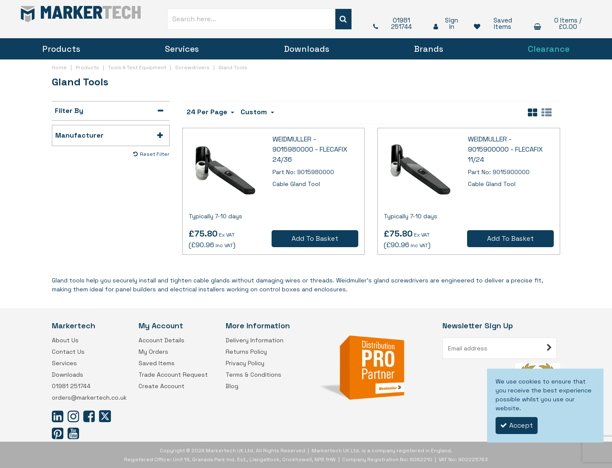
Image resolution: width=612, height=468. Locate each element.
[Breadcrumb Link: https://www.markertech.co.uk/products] (87, 66)
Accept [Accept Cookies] (516, 425)
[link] (57, 416)
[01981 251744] (395, 23)
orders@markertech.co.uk (89, 397)
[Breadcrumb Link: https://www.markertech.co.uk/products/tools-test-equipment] (137, 66)
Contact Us (68, 351)
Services (182, 48)
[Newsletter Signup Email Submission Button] (549, 348)
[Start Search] (343, 19)
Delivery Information (254, 340)
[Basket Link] (560, 23)
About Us (65, 340)
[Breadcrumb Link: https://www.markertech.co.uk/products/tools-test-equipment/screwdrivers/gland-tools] (232, 66)
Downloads (306, 48)
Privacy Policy (245, 363)
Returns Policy (246, 351)
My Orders (153, 351)
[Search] (251, 19)
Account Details (161, 340)
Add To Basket (315, 238)
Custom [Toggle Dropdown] (255, 111)
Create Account (161, 386)
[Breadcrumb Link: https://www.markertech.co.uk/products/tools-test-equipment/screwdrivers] (192, 66)
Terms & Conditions (253, 374)
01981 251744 (71, 386)
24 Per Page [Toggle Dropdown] (208, 111)
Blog (232, 386)
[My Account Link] (445, 23)
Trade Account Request (173, 374)
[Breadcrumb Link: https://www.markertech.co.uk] (59, 66)
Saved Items (157, 363)
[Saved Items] (495, 23)
